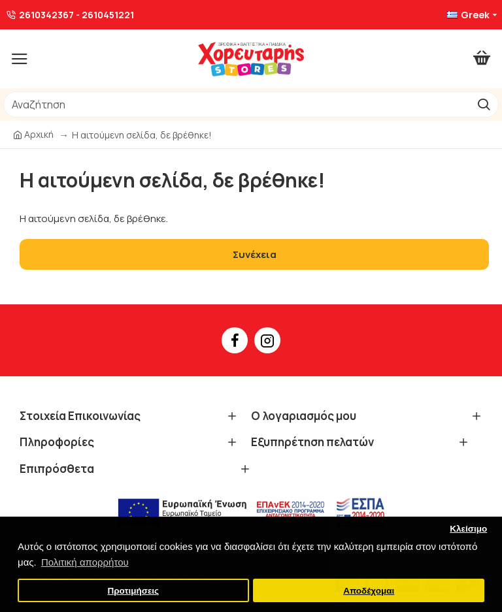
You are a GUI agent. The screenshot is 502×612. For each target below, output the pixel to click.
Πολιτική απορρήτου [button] (85, 562)
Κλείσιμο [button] (468, 529)
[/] (236, 104)
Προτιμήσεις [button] (133, 591)
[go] (483, 104)
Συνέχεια (254, 254)
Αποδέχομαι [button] (368, 591)
